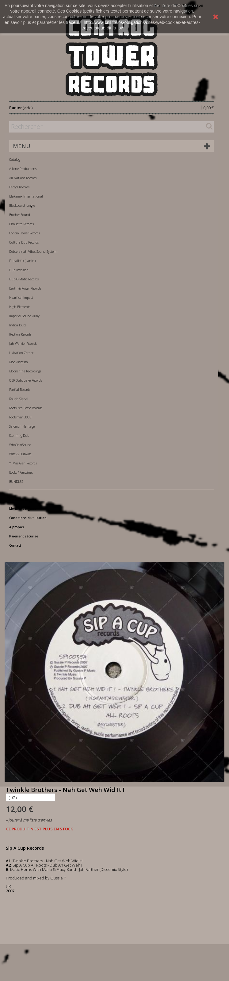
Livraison (16, 499)
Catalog (14, 159)
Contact (15, 545)
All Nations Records (22, 178)
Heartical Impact (21, 297)
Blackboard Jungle (22, 205)
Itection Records (20, 334)
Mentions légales (22, 508)
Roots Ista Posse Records (25, 408)
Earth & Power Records (25, 288)
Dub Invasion (19, 270)
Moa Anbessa (18, 362)
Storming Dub (19, 435)
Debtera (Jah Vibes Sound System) (33, 251)
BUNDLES (16, 481)
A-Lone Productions (22, 169)
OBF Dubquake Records (25, 380)
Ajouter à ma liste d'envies (29, 820)
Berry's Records (19, 187)
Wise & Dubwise (20, 454)
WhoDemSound (20, 445)
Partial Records (19, 389)
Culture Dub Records (24, 242)
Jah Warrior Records (23, 343)
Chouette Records (21, 224)
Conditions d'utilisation (28, 518)
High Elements (19, 307)
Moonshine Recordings (25, 371)
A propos (16, 527)
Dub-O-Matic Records (24, 279)
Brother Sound (19, 215)
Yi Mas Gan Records (23, 463)
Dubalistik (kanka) (22, 261)
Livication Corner (21, 353)
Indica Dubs (17, 325)
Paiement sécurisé (23, 536)
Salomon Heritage (22, 426)
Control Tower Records (24, 233)
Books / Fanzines (21, 472)
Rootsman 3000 (20, 417)
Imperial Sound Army (24, 316)
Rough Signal (18, 399)
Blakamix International (26, 196)
